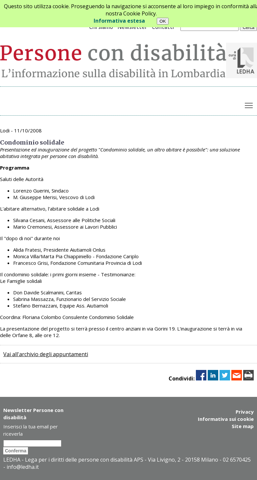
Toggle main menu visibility (249, 103)
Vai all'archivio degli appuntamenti (45, 354)
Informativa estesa (119, 20)
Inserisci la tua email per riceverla (30, 430)
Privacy (245, 411)
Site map (243, 426)
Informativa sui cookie (226, 419)
